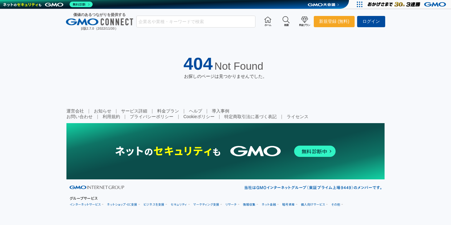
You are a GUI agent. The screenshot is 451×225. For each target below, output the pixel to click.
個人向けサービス (313, 204)
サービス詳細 (134, 110)
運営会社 (75, 110)
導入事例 (220, 110)
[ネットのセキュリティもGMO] (48, 4)
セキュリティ (179, 204)
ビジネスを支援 (153, 204)
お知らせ (102, 110)
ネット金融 (269, 204)
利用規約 (111, 116)
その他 (335, 204)
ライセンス (297, 116)
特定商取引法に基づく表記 (250, 116)
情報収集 (249, 204)
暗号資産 (288, 204)
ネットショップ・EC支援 (122, 204)
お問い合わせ (79, 116)
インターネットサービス (85, 204)
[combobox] (195, 22)
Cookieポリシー (199, 116)
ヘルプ (195, 110)
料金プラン (168, 110)
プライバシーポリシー (151, 116)
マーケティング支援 (206, 204)
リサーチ (231, 204)
